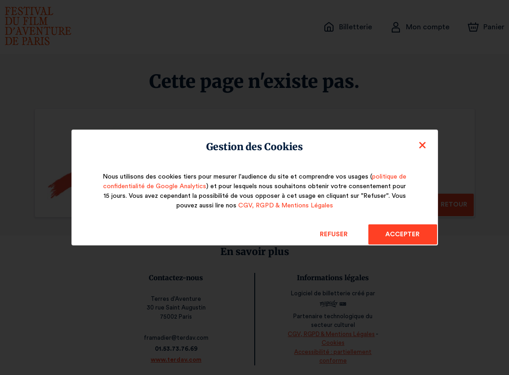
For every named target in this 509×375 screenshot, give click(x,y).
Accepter (402, 234)
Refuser (333, 234)
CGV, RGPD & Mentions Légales (285, 205)
